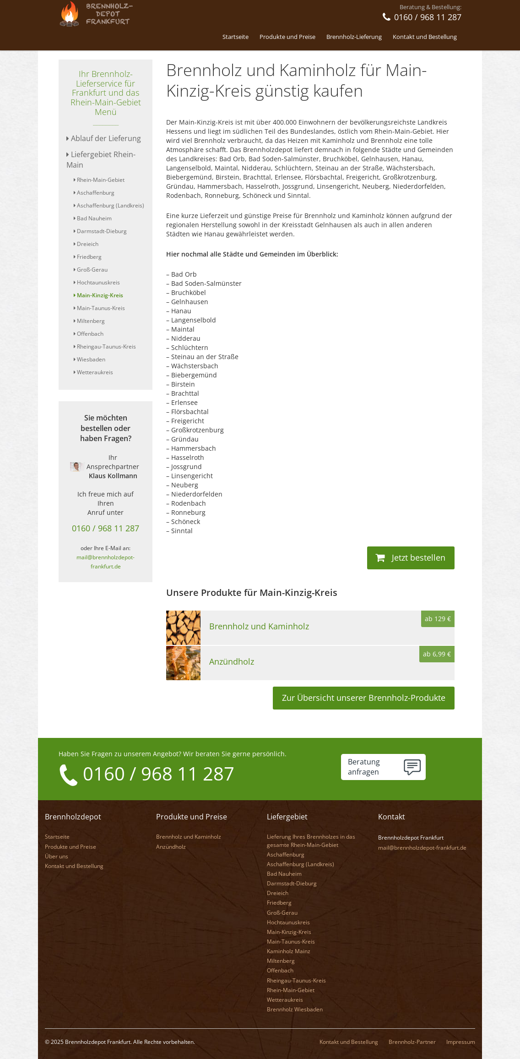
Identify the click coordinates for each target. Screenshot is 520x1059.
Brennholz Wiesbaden (295, 1009)
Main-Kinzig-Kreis (98, 295)
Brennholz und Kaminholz (188, 836)
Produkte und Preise (287, 37)
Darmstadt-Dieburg (100, 231)
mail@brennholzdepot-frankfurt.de (422, 847)
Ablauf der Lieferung (103, 138)
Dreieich (86, 244)
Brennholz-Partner (412, 1041)
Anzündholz (171, 846)
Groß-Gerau (91, 269)
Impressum (460, 1041)
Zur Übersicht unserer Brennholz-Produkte (363, 697)
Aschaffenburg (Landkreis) (109, 205)
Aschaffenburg (94, 193)
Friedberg (88, 257)
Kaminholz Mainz (288, 951)
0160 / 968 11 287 (105, 528)
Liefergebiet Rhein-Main (100, 159)
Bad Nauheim (93, 218)
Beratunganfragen (364, 767)
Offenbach (88, 334)
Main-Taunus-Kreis (99, 308)
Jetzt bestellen (410, 557)
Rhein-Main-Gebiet (99, 180)
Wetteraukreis (93, 372)
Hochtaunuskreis (97, 282)
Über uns (56, 856)
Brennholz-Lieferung (354, 37)
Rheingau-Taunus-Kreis (105, 346)
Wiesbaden (89, 359)
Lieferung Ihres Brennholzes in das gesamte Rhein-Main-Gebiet (311, 840)
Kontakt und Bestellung (425, 37)
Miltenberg (89, 321)
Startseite (235, 37)
